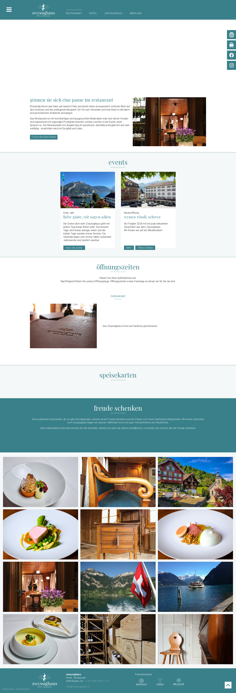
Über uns (136, 13)
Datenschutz (23, 689)
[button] (40, 482)
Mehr (129, 247)
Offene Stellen (145, 247)
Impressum (8, 689)
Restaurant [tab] (118, 295)
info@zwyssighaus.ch (78, 686)
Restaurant (74, 13)
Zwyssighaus (113, 13)
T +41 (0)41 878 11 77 (97, 681)
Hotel (93, 13)
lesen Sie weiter (74, 247)
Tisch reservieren (43, 137)
